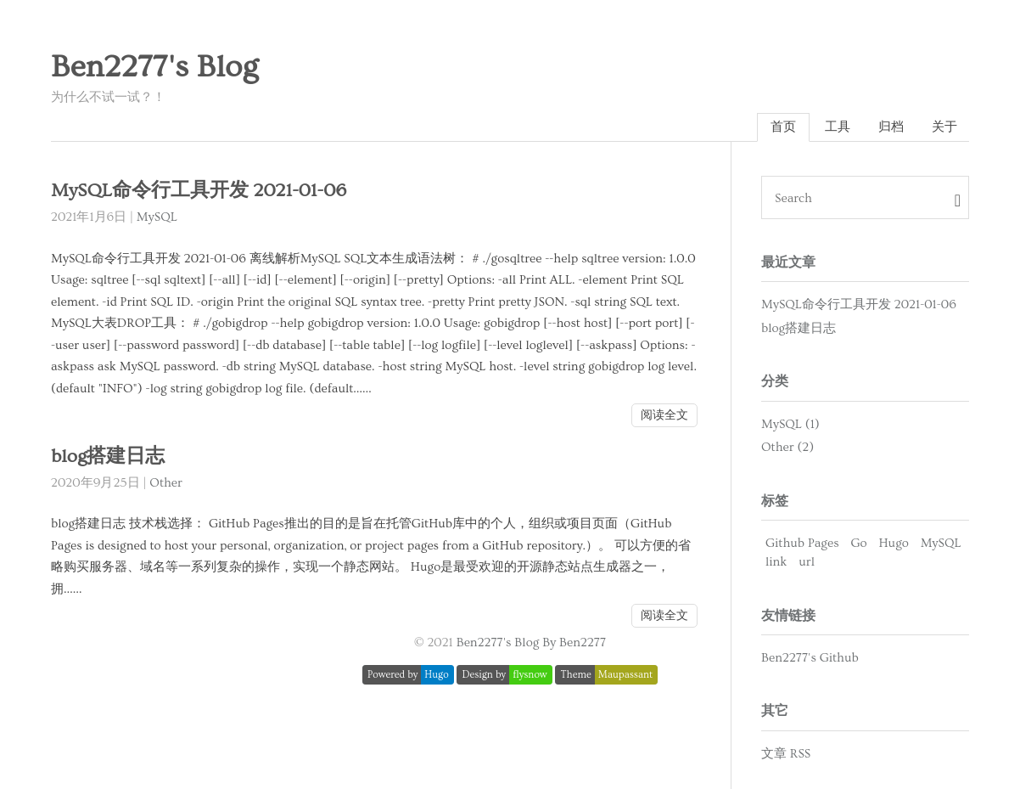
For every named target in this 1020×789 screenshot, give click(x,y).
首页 (783, 127)
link (776, 562)
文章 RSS (785, 754)
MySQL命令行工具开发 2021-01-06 (198, 190)
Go (858, 543)
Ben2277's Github (810, 658)
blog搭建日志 (108, 456)
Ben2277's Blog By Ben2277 (531, 642)
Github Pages (802, 543)
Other (165, 483)
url (807, 562)
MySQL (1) (790, 424)
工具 (837, 127)
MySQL (157, 217)
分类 (774, 381)
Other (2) (787, 447)
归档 (891, 127)
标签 (774, 501)
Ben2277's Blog (154, 67)
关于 (944, 127)
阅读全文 (664, 415)
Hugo (893, 543)
